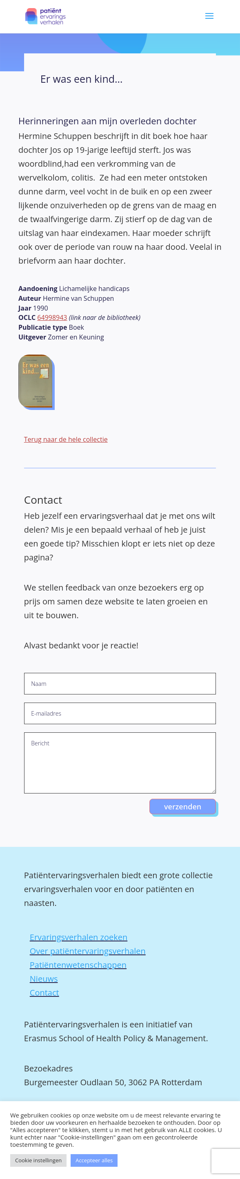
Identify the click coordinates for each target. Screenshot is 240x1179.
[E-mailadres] (120, 713)
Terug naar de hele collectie (66, 439)
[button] (209, 21)
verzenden (182, 806)
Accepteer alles (94, 1160)
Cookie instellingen (38, 1160)
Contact (44, 992)
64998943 (52, 317)
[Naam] (120, 683)
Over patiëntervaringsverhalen (88, 950)
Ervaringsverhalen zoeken (78, 937)
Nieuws (44, 978)
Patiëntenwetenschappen (78, 964)
